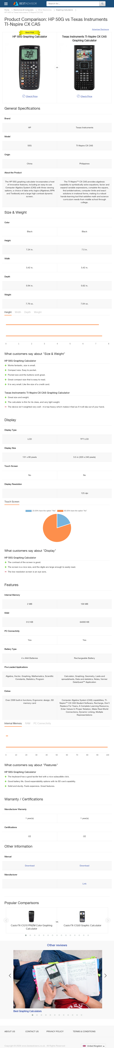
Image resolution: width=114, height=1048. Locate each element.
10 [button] (65, 935)
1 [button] (25, 935)
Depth (27, 312)
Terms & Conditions (84, 1032)
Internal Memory (13, 723)
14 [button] (83, 935)
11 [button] (70, 935)
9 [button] (61, 935)
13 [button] (79, 935)
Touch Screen (11, 502)
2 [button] (30, 935)
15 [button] (88, 935)
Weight (38, 312)
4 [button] (39, 935)
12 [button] (74, 935)
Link (84, 884)
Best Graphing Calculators (27, 1011)
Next (108, 920)
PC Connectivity (42, 723)
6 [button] (48, 935)
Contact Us (32, 1032)
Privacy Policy (55, 1032)
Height (8, 312)
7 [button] (52, 935)
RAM (27, 723)
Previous (6, 920)
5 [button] (43, 935)
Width (18, 312)
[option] (57, 920)
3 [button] (34, 935)
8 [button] (57, 935)
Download (29, 866)
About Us (9, 1032)
